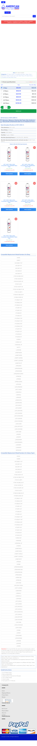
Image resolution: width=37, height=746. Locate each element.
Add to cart (18, 111)
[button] (3, 2)
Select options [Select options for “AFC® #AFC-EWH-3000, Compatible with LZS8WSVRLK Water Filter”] (27, 173)
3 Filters (5, 91)
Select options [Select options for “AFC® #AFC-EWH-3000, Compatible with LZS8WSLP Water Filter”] (9, 245)
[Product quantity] (5, 107)
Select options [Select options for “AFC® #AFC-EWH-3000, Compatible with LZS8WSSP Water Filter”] (9, 173)
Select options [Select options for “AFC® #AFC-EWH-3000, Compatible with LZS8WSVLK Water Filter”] (27, 209)
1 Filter (5, 88)
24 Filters (6, 100)
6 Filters (5, 94)
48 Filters (6, 103)
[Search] (34, 16)
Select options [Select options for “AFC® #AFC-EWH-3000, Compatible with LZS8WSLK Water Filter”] (9, 209)
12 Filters (6, 97)
